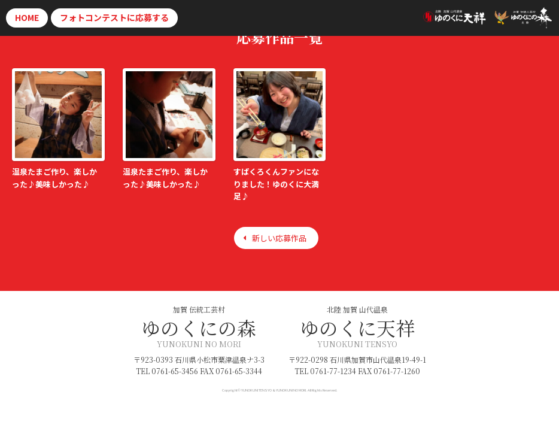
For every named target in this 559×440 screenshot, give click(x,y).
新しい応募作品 (279, 238)
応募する (114, 17)
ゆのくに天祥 (357, 327)
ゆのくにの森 (198, 327)
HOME (27, 17)
